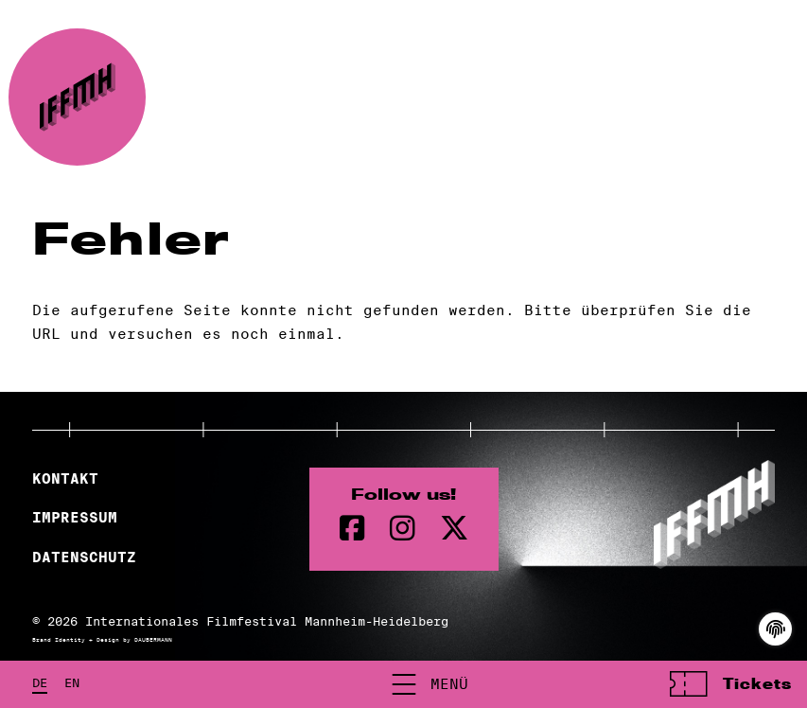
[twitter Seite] (454, 528)
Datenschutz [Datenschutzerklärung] (84, 557)
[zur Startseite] (77, 97)
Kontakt (65, 478)
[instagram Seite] (402, 528)
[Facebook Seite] (352, 528)
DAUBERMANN (153, 640)
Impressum (74, 517)
